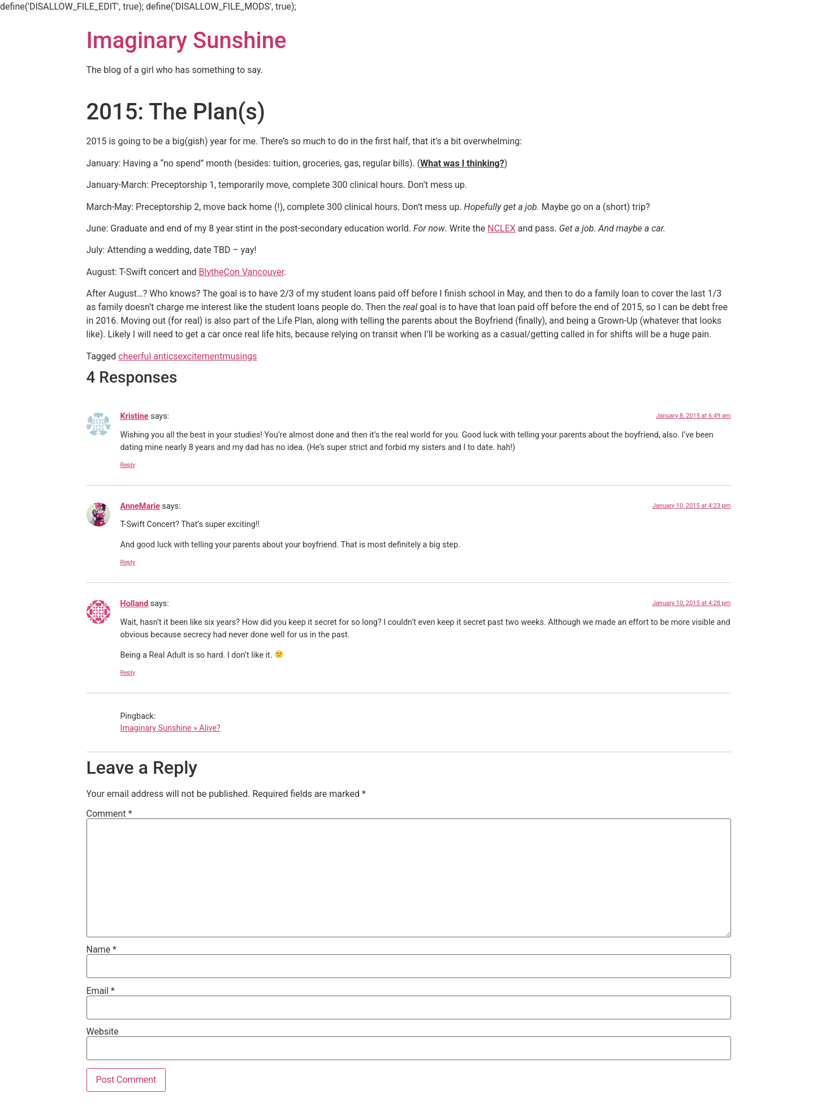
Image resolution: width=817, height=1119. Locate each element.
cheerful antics (148, 356)
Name (102, 949)
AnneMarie (140, 506)
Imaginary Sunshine (187, 40)
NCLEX (501, 228)
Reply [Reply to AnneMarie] (128, 562)
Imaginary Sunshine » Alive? (170, 728)
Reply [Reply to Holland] (128, 672)
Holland (134, 603)
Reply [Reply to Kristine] (128, 465)
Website (103, 1031)
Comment (109, 813)
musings (239, 356)
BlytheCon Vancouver (241, 272)
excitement (200, 356)
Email (101, 991)
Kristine (134, 416)
